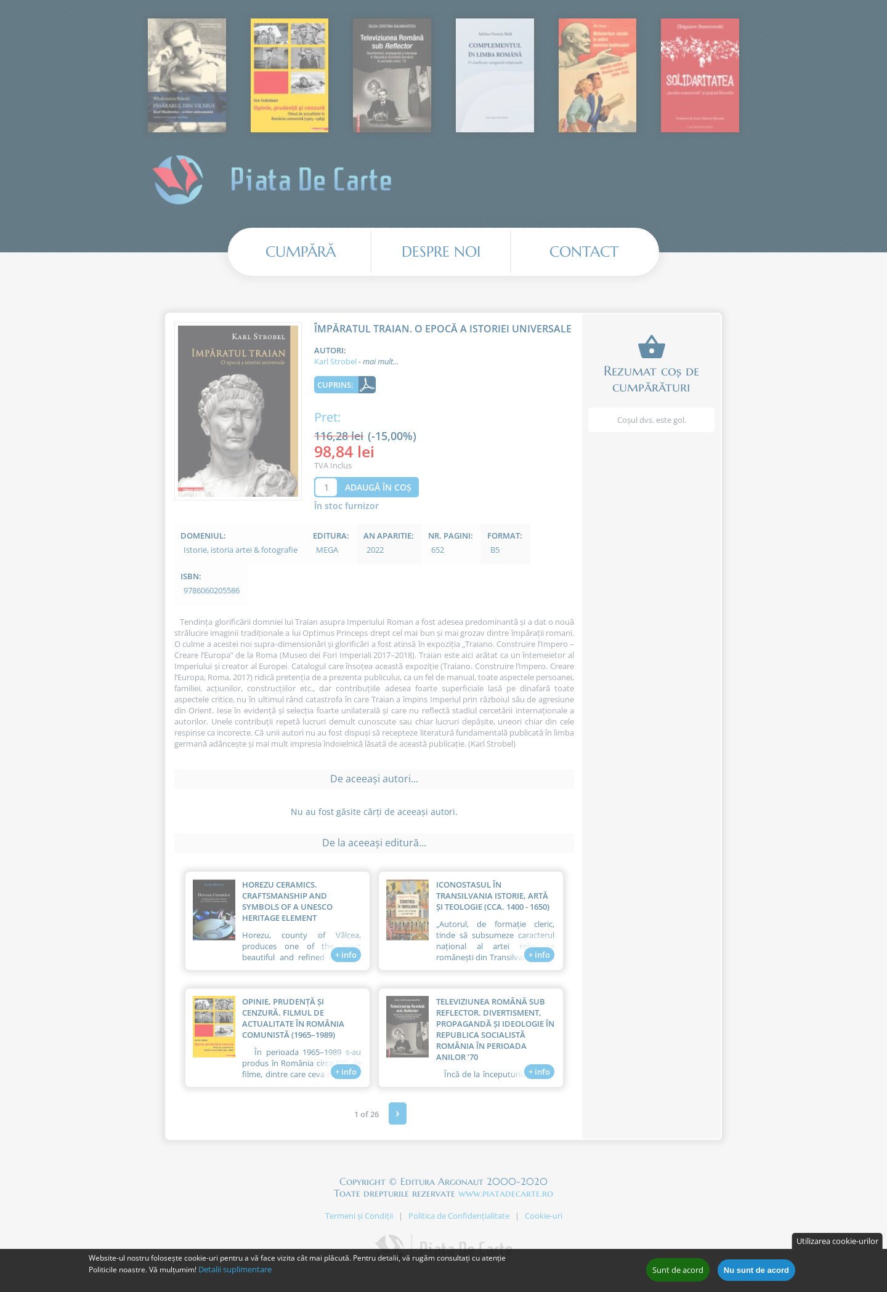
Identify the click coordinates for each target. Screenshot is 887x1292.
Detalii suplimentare (235, 1272)
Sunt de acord (677, 1272)
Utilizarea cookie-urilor (837, 1244)
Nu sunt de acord (756, 1272)
